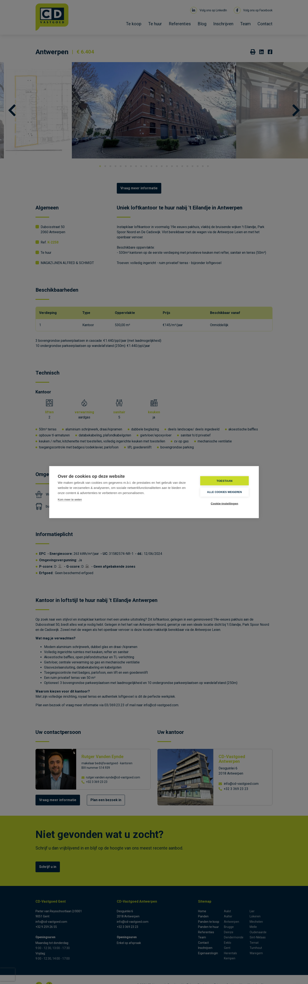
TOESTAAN (224, 480)
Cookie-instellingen (224, 503)
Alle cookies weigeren (224, 492)
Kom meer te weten (70, 499)
